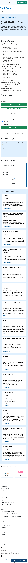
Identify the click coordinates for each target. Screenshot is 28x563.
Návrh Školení (8, 17)
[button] (25, 174)
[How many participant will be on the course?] (14, 117)
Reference (4, 532)
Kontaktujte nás (22, 2)
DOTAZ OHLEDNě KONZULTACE (14, 109)
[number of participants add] (14, 119)
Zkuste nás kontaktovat (19, 560)
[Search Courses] (13, 11)
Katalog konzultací (6, 504)
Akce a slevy (4, 486)
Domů (3, 17)
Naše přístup (4, 497)
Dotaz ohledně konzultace (8, 502)
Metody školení (5, 488)
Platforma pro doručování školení (11, 516)
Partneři (3, 527)
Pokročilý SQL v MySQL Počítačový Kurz (10, 19)
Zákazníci (3, 530)
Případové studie (6, 500)
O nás (2, 523)
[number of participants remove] (14, 115)
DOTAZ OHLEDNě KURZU (14, 105)
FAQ (2, 537)
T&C (2, 539)
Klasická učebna (8, 124)
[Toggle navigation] (26, 8)
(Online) (6, 121)
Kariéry (3, 534)
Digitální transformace (7, 511)
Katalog (3, 484)
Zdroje (3, 491)
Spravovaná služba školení (9, 514)
